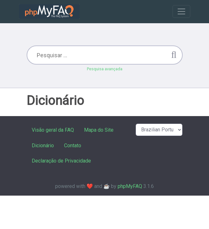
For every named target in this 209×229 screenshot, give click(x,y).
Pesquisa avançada (104, 68)
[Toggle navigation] (181, 11)
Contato (72, 145)
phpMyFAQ (130, 186)
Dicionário (43, 145)
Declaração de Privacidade (61, 161)
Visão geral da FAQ (53, 130)
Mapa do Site (99, 130)
